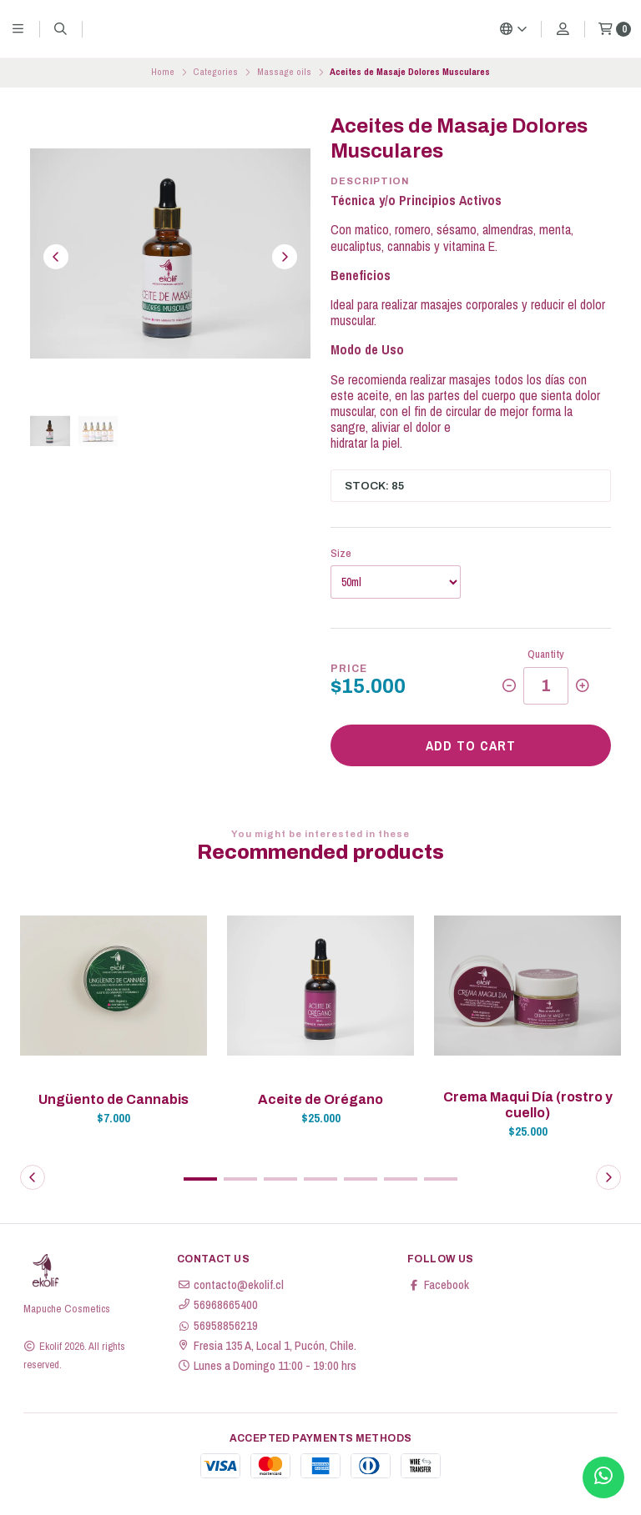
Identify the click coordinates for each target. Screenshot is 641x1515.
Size (341, 553)
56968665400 (217, 1305)
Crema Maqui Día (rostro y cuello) (528, 1105)
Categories (215, 71)
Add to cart (471, 745)
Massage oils (284, 71)
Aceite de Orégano (320, 1099)
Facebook (438, 1285)
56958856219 (217, 1326)
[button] (200, 1179)
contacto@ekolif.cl (230, 1285)
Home (162, 71)
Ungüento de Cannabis (113, 1099)
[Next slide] (284, 256)
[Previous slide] (55, 256)
